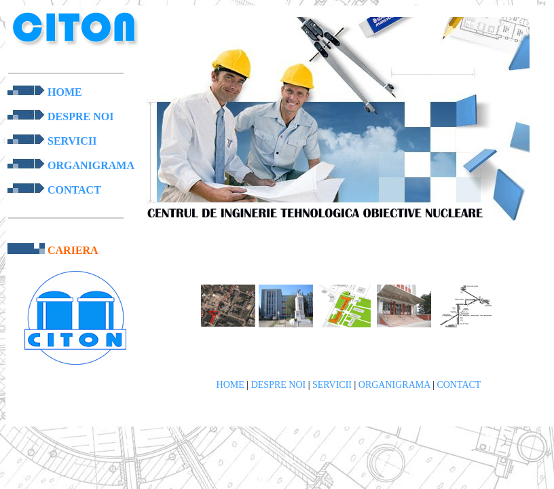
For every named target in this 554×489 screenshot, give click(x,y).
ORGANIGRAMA (91, 165)
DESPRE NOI (80, 116)
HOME (65, 92)
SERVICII (72, 141)
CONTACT (74, 190)
